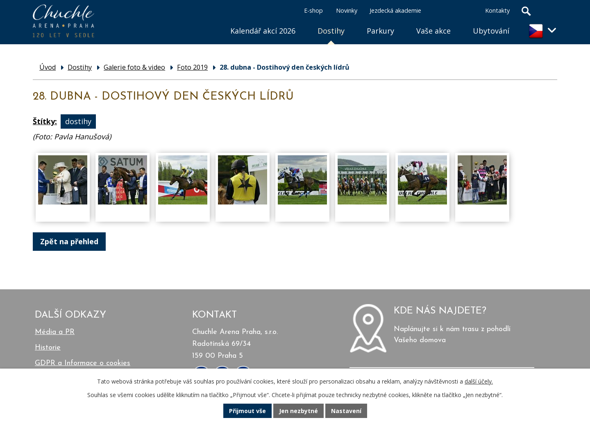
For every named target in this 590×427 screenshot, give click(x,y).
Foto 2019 (192, 67)
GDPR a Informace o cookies (82, 363)
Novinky (346, 10)
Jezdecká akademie (395, 10)
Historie (48, 348)
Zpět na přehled (69, 241)
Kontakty (497, 10)
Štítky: (45, 121)
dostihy (78, 121)
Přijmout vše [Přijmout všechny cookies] (247, 411)
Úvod (208, 21)
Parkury (380, 31)
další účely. (479, 381)
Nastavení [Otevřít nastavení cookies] (346, 411)
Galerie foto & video (134, 67)
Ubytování (491, 31)
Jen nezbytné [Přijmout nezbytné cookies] (298, 411)
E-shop (313, 10)
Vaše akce (433, 31)
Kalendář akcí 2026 (262, 31)
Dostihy (331, 31)
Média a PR (55, 332)
